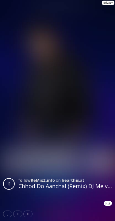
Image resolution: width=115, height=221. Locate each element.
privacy (108, 3)
